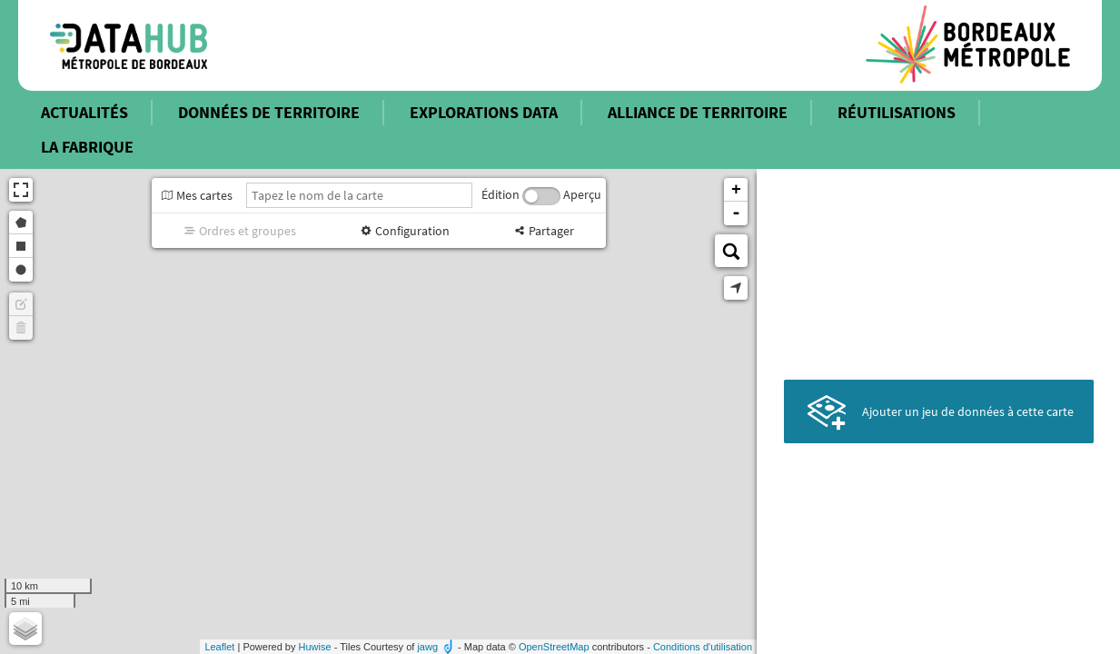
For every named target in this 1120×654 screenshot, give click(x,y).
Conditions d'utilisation (702, 646)
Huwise (315, 646)
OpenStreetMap (554, 646)
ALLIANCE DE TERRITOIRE (698, 112)
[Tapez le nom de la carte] (359, 195)
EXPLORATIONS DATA (484, 112)
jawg (427, 646)
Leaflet (219, 646)
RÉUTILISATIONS (897, 112)
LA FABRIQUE (87, 146)
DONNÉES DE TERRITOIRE (269, 112)
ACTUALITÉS (84, 112)
